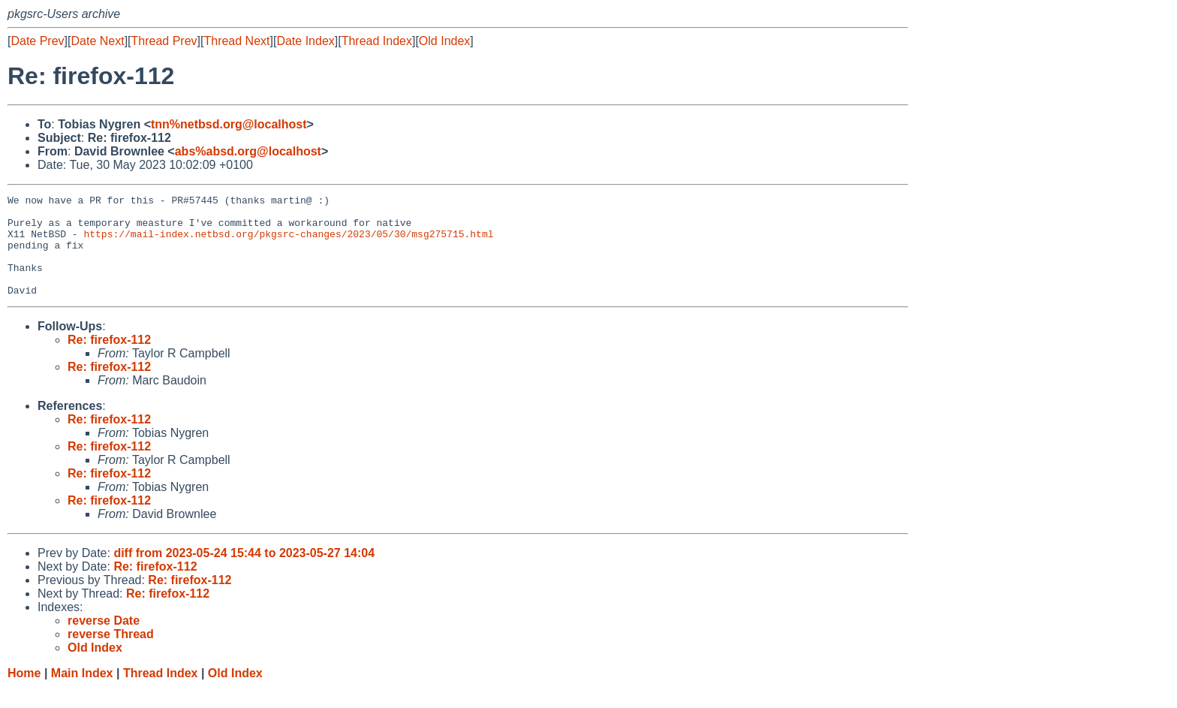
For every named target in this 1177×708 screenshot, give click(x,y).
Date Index (305, 41)
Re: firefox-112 (109, 360)
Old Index (444, 41)
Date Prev (37, 41)
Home (24, 693)
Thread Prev (164, 41)
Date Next (97, 41)
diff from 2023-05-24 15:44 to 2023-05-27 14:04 (244, 573)
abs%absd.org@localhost (248, 151)
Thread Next (236, 41)
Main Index (82, 693)
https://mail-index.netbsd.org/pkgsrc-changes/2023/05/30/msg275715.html (288, 242)
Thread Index (377, 41)
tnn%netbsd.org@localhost (229, 124)
